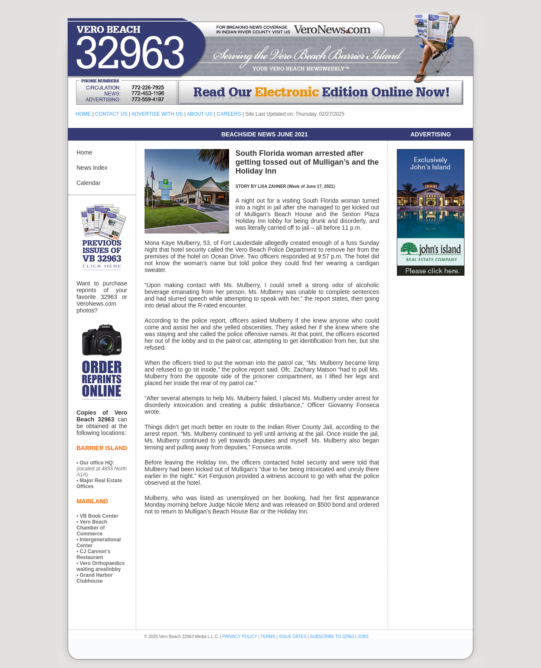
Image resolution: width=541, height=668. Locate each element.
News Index (92, 167)
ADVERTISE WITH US (157, 114)
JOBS (363, 636)
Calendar (89, 182)
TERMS (267, 636)
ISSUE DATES (292, 636)
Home (84, 152)
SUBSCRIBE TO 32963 (332, 636)
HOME (83, 114)
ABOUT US (200, 114)
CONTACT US (111, 114)
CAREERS (229, 114)
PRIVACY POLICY (239, 636)
